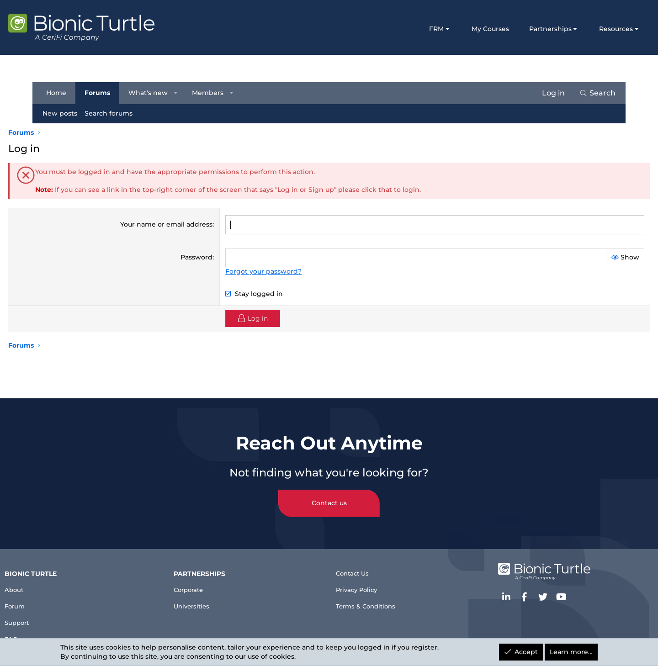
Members (212, 93)
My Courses (461, 29)
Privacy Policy (361, 582)
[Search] (593, 93)
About (50, 579)
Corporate (209, 579)
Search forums (113, 113)
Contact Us (356, 563)
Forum (51, 597)
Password (206, 257)
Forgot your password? (273, 271)
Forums (101, 93)
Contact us (329, 492)
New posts (64, 113)
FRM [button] (408, 29)
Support (54, 616)
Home (60, 93)
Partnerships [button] (521, 29)
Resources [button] (588, 29)
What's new (152, 93)
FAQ (46, 634)
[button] (180, 93)
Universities (212, 597)
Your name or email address (176, 224)
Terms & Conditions (371, 600)
